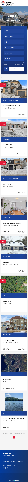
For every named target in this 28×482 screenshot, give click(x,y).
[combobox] (14, 31)
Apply (17, 68)
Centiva (16, 480)
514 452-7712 (9, 460)
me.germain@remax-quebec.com (14, 461)
